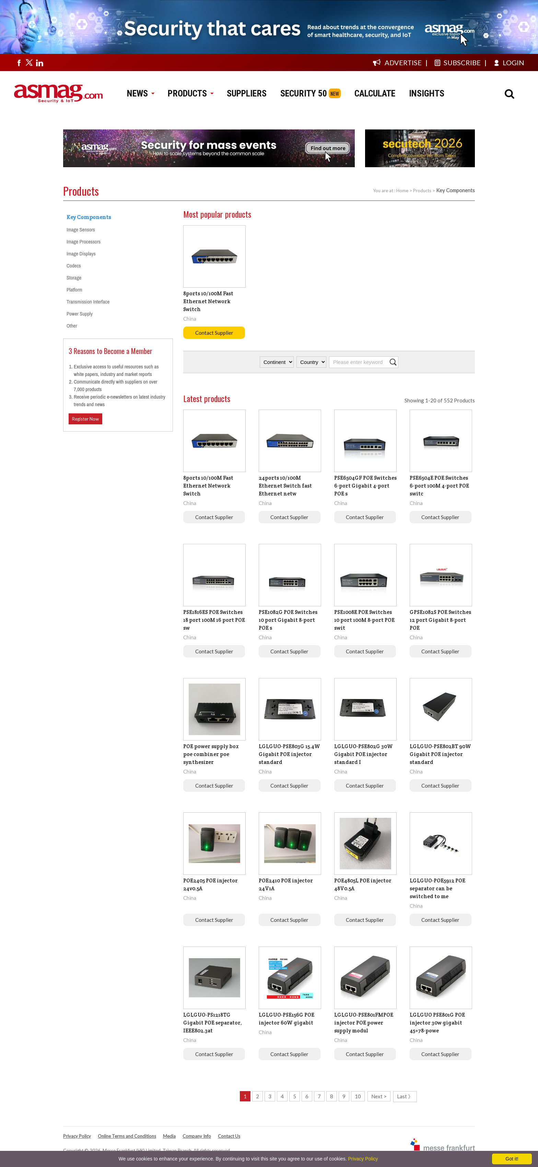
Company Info (197, 1136)
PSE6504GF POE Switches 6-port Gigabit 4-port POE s (365, 485)
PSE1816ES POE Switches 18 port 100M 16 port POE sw (214, 620)
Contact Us (229, 1136)
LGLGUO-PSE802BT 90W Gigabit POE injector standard (440, 754)
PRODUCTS (190, 93)
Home (402, 190)
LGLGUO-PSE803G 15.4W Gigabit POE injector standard (289, 754)
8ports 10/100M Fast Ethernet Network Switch (208, 301)
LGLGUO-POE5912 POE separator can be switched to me (437, 888)
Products (422, 190)
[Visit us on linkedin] (39, 62)
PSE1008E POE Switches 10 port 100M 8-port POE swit (364, 620)
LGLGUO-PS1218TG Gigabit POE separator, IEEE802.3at (212, 1022)
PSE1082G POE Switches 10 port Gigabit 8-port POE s (288, 620)
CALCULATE (374, 93)
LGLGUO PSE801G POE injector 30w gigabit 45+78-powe (437, 1022)
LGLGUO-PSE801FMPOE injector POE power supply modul (363, 1022)
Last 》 (405, 1096)
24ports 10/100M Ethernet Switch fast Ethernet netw (285, 485)
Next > (379, 1096)
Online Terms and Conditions (127, 1136)
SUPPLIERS (247, 93)
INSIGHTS (426, 93)
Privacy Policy (77, 1136)
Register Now (85, 419)
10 (358, 1096)
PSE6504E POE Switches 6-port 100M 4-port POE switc (439, 485)
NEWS (140, 93)
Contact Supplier (214, 333)
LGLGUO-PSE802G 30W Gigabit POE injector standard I (363, 754)
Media (169, 1136)
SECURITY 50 (303, 93)
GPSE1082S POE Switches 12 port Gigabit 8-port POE (440, 620)
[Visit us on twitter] (29, 62)
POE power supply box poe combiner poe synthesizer (211, 754)
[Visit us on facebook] (19, 62)
